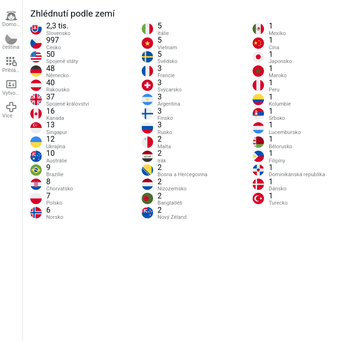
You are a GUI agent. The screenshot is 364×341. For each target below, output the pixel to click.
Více (10, 110)
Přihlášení (12, 64)
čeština (10, 42)
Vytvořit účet (12, 87)
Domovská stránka (12, 19)
